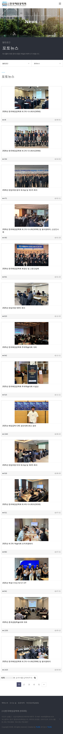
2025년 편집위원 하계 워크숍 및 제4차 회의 (19, 465)
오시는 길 (13, 703)
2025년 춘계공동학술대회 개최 (14, 622)
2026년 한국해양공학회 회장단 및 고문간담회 (20, 269)
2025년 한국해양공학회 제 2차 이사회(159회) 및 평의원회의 (26, 661)
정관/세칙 (21, 703)
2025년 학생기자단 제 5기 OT (14, 583)
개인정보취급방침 (32, 703)
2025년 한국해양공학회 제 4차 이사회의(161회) (21, 504)
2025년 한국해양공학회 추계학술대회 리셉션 (20, 386)
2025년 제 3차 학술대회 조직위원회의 (17, 544)
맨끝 (44, 684)
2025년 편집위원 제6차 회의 (13, 308)
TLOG (38, 727)
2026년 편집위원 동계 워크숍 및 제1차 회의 (19, 190)
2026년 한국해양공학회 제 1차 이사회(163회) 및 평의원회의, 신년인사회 (30, 230)
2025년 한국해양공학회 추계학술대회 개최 (19, 347)
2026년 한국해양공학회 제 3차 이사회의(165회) (21, 111)
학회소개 (5, 703)
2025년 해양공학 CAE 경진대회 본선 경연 (19, 426)
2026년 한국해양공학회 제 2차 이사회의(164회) (21, 151)
